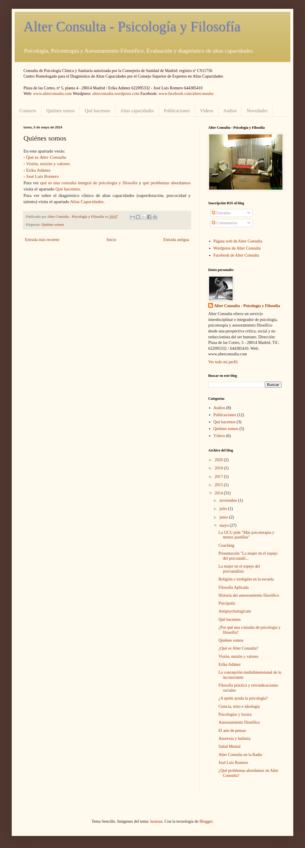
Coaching (226, 545)
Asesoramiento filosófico (239, 722)
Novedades (257, 110)
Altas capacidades (137, 110)
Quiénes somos (60, 110)
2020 (219, 460)
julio (223, 508)
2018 (219, 468)
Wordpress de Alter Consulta (237, 248)
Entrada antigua (176, 239)
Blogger (205, 821)
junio (224, 517)
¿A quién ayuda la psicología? (243, 698)
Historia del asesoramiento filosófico (248, 595)
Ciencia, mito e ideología (239, 706)
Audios (230, 110)
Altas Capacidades (87, 201)
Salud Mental (229, 746)
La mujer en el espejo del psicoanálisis (239, 568)
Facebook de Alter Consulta (236, 255)
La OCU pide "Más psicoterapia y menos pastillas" (246, 535)
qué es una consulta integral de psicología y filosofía (89, 182)
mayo (224, 525)
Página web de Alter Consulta (238, 241)
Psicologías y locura (235, 714)
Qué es (46, 157)
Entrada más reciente (42, 239)
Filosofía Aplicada (233, 587)
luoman (156, 821)
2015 (219, 485)
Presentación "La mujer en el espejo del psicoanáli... (247, 556)
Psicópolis (226, 603)
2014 (219, 493)
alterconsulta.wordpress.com (115, 93)
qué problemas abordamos (167, 182)
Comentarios (224, 223)
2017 (219, 476)
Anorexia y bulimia (234, 738)
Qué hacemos (97, 110)
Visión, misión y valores (48, 163)
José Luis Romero (42, 176)
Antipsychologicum (234, 611)
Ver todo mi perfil (223, 362)
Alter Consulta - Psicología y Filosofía (131, 26)
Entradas (221, 213)
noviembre (228, 500)
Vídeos (206, 110)
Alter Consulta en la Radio (240, 754)
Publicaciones (177, 110)
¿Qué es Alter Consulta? (238, 648)
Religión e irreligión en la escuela (246, 579)
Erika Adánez (38, 170)
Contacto (27, 110)
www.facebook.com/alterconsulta (185, 93)
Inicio (111, 239)
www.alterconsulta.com (52, 93)
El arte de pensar (232, 730)
